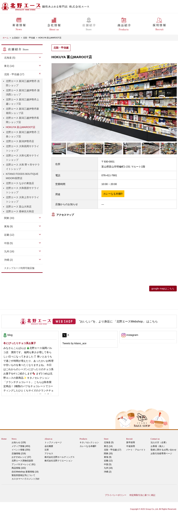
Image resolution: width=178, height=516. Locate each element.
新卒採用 (130, 442)
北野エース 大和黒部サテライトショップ (22, 190)
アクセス (49, 453)
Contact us (155, 439)
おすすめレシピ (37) (21, 457)
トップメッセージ (53, 442)
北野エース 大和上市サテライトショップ (22, 199)
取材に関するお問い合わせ (163, 450)
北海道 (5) (9, 57)
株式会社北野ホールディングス (60, 457)
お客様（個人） (158, 446)
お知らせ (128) (19, 442)
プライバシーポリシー (115, 495)
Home (4, 439)
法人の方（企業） (159, 442)
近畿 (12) (9, 234)
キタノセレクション (89, 442)
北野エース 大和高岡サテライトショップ (22, 148)
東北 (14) (9, 65)
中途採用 (130, 446)
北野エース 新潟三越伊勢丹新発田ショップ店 (22, 110)
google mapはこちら (162, 288)
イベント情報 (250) (21, 450)
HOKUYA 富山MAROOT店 (49, 38)
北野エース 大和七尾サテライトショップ (22, 157)
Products (83, 439)
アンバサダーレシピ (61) (26, 462)
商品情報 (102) (19, 468)
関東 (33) (9, 218)
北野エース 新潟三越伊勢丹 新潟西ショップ (23, 92)
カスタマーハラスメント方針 (26, 479)
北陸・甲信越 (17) (14, 74)
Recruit (129, 439)
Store (106, 439)
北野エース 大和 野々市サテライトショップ (23, 166)
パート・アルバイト (136, 450)
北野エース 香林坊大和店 (20, 211)
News (14, 439)
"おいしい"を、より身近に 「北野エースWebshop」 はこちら (118, 321)
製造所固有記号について (23, 475)
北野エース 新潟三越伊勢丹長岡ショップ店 (22, 120)
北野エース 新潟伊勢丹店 (20, 141)
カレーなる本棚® (88, 446)
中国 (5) (8, 243)
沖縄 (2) (8, 259)
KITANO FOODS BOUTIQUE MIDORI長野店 (22, 176)
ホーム (6, 38)
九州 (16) (9, 251)
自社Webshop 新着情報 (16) (25, 471)
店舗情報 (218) (19, 453)
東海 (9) (8, 226)
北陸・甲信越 (29, 38)
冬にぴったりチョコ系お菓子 (19, 343)
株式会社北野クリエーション (58, 460)
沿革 (47, 450)
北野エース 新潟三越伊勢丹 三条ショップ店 (23, 134)
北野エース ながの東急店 (20, 183)
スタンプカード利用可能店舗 (19, 268)
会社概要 (49, 446)
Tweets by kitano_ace (74, 343)
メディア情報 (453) (21, 446)
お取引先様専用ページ (161, 453)
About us (48, 439)
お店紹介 (16, 38)
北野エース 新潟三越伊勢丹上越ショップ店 (22, 101)
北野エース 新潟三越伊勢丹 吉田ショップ (23, 83)
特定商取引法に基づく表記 (142, 495)
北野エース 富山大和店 (19, 206)
